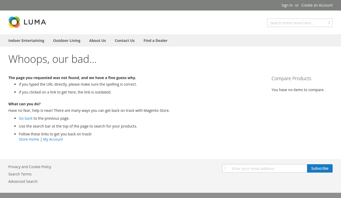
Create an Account (317, 5)
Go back (26, 118)
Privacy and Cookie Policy (29, 166)
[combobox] (300, 23)
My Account (53, 139)
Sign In (287, 5)
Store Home (29, 139)
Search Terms (20, 174)
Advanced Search (23, 181)
